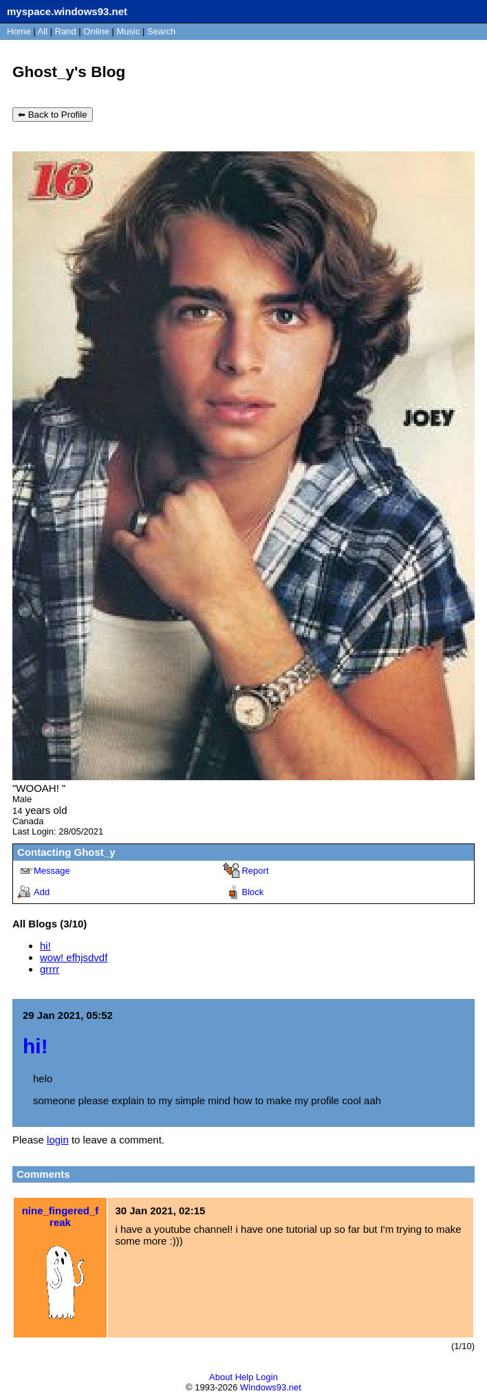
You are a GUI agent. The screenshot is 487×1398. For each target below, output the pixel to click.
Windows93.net (270, 1387)
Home (19, 31)
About (220, 1377)
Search (161, 31)
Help (244, 1377)
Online (96, 31)
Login (267, 1377)
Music (128, 31)
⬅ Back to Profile (52, 114)
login (58, 1140)
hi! (45, 945)
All (44, 31)
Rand (65, 31)
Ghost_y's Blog (68, 71)
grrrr (49, 969)
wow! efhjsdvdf (73, 957)
